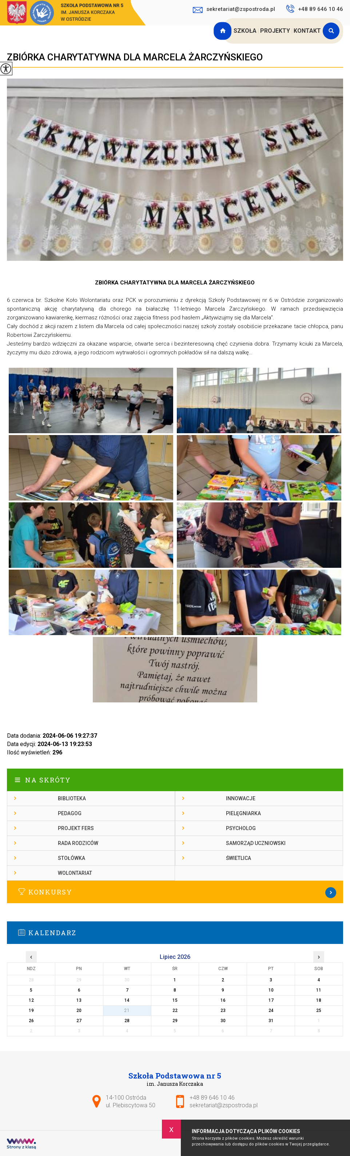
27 (78, 1020)
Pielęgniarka (243, 813)
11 (318, 990)
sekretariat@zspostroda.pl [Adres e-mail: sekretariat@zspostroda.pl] (224, 1105)
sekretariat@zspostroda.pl (234, 10)
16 (223, 1000)
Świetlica (238, 858)
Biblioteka (72, 798)
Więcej (175, 892)
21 (127, 1010)
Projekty (275, 30)
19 (31, 1010)
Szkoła (245, 30)
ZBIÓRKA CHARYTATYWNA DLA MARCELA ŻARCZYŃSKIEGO (135, 57)
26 (31, 1020)
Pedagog (69, 813)
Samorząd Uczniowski (256, 843)
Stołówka (71, 858)
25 (318, 1010)
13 (78, 1000)
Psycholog (241, 828)
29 (175, 1020)
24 (271, 1010)
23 (223, 1010)
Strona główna (223, 31)
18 (318, 1000)
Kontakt (307, 30)
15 (175, 1000)
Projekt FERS (76, 828)
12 (31, 1000)
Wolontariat (75, 873)
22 (175, 1010)
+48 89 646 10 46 (314, 9)
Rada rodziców (78, 843)
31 (271, 1020)
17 (271, 1000)
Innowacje (240, 798)
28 (127, 1020)
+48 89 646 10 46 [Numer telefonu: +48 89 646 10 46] (212, 1097)
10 (271, 990)
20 (78, 1010)
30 (223, 1020)
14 (127, 1000)
